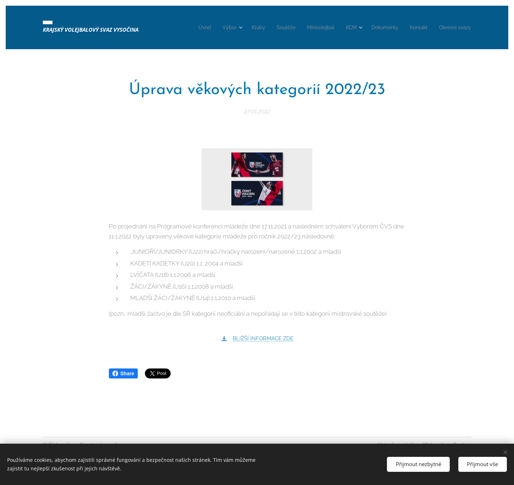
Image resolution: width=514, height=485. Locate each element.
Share (123, 373)
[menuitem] (200, 27)
